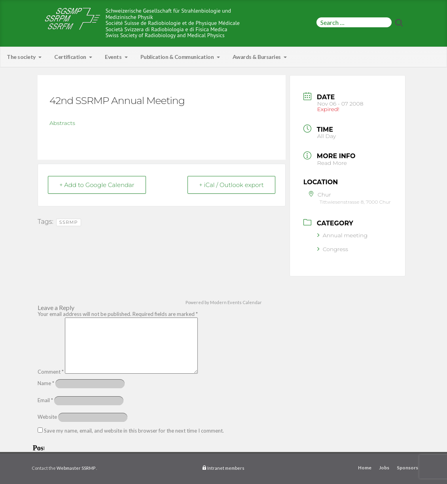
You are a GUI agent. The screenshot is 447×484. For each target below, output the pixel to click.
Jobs (384, 468)
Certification (73, 56)
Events (116, 56)
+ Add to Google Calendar (96, 185)
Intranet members (225, 468)
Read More (332, 162)
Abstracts (62, 123)
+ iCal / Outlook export (231, 185)
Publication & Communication (180, 56)
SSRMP (68, 222)
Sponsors (407, 468)
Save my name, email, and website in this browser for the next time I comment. (134, 430)
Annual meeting (342, 235)
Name (46, 383)
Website (47, 417)
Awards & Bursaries (260, 56)
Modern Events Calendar (236, 302)
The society (24, 56)
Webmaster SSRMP (76, 468)
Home (364, 468)
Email (45, 400)
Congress (332, 249)
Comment (51, 372)
